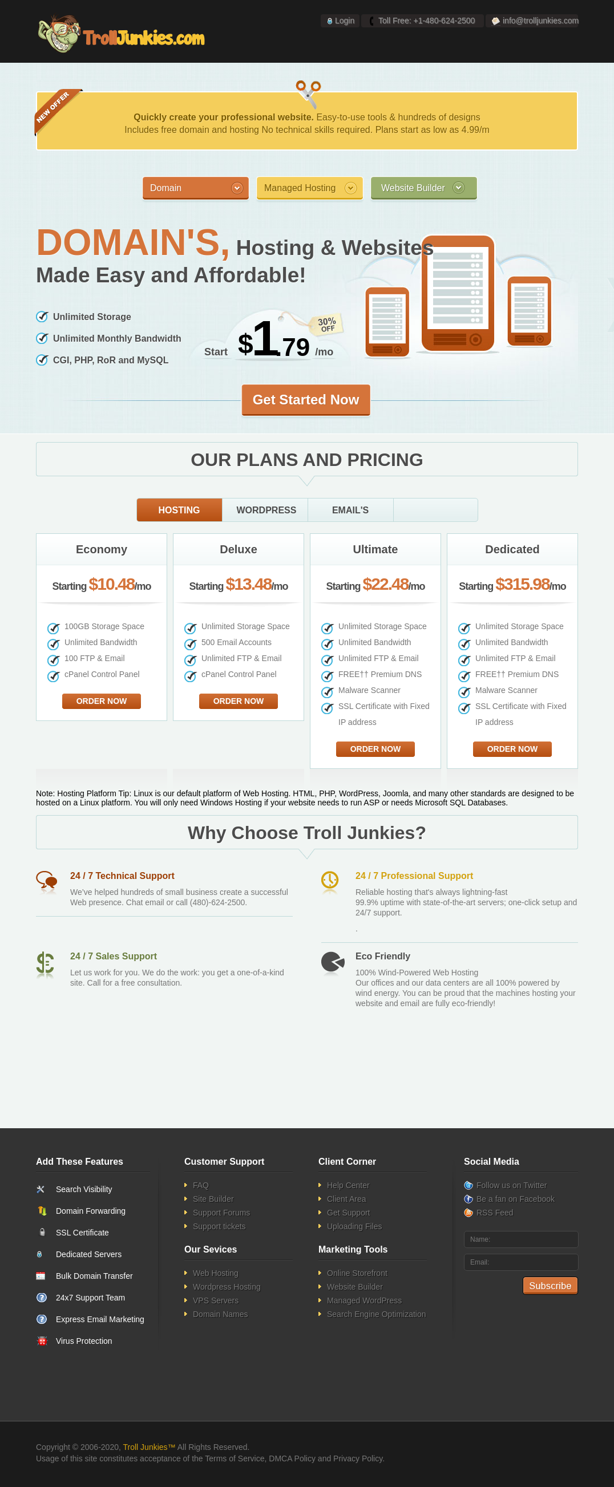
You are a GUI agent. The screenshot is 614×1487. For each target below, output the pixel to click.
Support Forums (221, 1212)
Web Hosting (216, 1273)
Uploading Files (354, 1226)
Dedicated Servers (89, 1254)
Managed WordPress (364, 1300)
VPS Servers (216, 1300)
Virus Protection (84, 1341)
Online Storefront (357, 1273)
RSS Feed (495, 1212)
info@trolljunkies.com (540, 20)
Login (344, 20)
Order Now (101, 701)
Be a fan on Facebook (515, 1199)
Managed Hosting (300, 188)
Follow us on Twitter (511, 1185)
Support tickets (219, 1226)
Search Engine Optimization (376, 1314)
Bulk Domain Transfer (94, 1276)
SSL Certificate (82, 1232)
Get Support (348, 1212)
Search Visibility (84, 1189)
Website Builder (413, 188)
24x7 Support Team (90, 1297)
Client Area (346, 1199)
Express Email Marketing (100, 1319)
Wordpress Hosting (227, 1286)
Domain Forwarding (91, 1210)
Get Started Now (306, 399)
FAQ (201, 1185)
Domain (165, 188)
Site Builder (213, 1199)
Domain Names (220, 1314)
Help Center (348, 1185)
